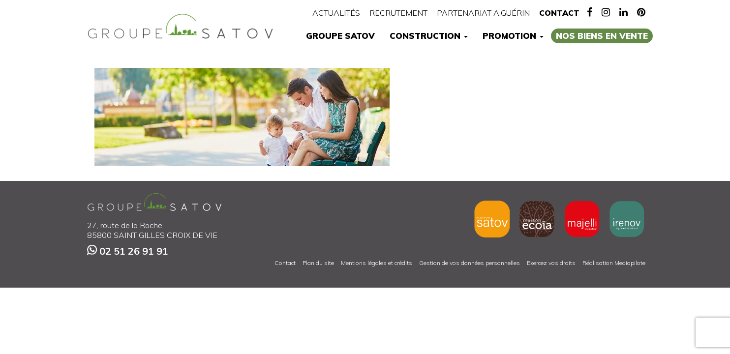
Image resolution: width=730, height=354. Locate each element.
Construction (429, 35)
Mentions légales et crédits (376, 262)
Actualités (336, 13)
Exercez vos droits (551, 262)
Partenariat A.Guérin (483, 13)
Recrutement (398, 13)
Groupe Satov (340, 35)
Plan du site (318, 262)
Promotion (513, 35)
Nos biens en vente (602, 35)
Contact (559, 13)
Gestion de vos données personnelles (469, 262)
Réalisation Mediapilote (613, 262)
